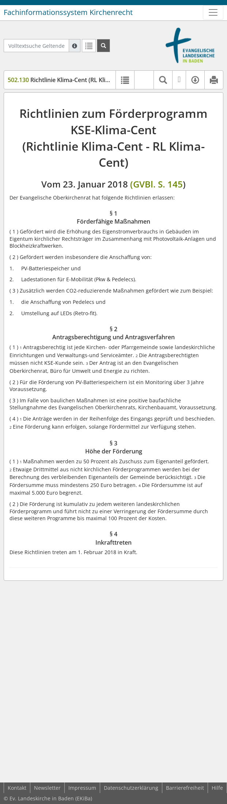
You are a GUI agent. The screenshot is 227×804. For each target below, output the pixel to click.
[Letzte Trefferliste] (89, 45)
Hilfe (217, 787)
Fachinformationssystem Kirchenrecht (68, 12)
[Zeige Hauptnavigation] (213, 12)
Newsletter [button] (47, 787)
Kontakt (17, 787)
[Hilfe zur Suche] (74, 45)
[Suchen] (103, 45)
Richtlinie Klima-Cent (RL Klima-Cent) (69, 80)
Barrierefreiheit (185, 787)
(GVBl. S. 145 (156, 184)
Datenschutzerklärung (131, 787)
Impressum (82, 787)
